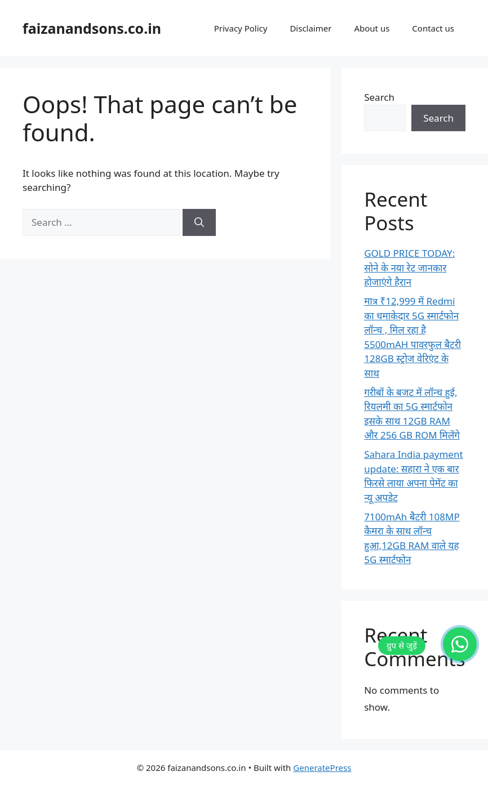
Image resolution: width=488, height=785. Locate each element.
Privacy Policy (241, 28)
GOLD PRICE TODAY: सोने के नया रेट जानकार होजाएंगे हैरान (409, 267)
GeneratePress (322, 767)
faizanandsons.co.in (92, 28)
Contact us (433, 28)
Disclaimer (310, 28)
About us (371, 28)
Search (379, 97)
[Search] (199, 222)
